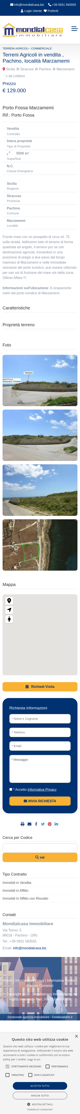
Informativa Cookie (61, 980)
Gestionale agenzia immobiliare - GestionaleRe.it (40, 1017)
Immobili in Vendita (17, 883)
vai (40, 857)
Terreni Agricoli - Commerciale (27, 48)
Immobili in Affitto (15, 890)
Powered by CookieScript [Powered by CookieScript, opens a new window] (40, 1109)
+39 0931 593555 (62, 4)
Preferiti (51, 11)
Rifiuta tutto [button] (40, 1095)
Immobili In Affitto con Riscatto (25, 898)
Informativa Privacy (29, 980)
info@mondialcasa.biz (27, 4)
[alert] (40, 1073)
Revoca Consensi (40, 985)
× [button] (76, 1036)
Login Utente (31, 11)
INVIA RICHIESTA (40, 801)
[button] (7, 1066)
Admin (7, 980)
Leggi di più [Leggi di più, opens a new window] (34, 1059)
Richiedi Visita (40, 686)
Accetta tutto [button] (40, 1085)
